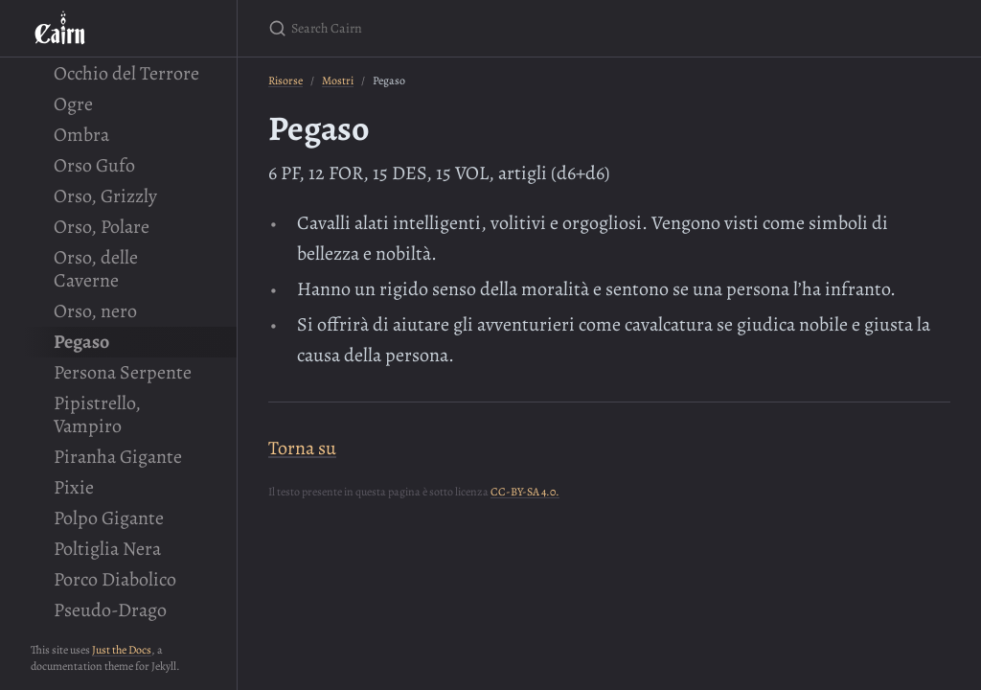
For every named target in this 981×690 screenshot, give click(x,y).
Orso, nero (95, 311)
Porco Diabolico (115, 579)
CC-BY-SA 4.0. (524, 491)
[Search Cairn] (494, 28)
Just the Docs (121, 649)
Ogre (73, 104)
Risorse (285, 80)
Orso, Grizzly (105, 196)
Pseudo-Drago (110, 610)
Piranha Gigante (118, 457)
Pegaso (81, 342)
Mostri (338, 80)
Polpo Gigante (109, 518)
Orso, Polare (101, 227)
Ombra (81, 135)
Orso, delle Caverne (96, 268)
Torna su (302, 448)
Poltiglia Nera (107, 549)
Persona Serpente (123, 372)
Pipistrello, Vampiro (97, 414)
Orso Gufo (94, 165)
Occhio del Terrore (126, 73)
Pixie (74, 487)
